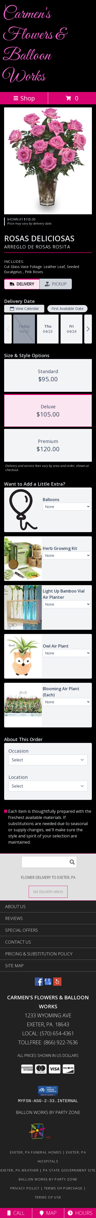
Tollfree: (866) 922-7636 (48, 1042)
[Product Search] (49, 862)
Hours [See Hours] (80, 1213)
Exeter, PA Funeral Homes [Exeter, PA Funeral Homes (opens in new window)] (36, 1152)
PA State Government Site (69, 1170)
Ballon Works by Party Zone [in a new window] (48, 1112)
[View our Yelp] (57, 984)
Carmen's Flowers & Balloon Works (34, 45)
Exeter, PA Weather (20, 1170)
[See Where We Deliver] (48, 891)
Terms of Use (48, 1197)
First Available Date (67, 308)
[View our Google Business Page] (48, 984)
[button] (48, 1091)
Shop (24, 98)
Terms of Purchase (63, 1188)
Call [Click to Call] (16, 1213)
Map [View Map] (48, 1213)
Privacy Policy (25, 1188)
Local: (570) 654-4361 (48, 1033)
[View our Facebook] (39, 984)
